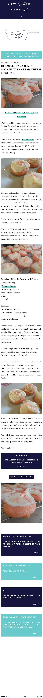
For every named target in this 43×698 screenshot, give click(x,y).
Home (23, 697)
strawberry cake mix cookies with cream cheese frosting (21, 461)
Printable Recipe (9, 286)
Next (39, 697)
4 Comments (21, 455)
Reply (36, 553)
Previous (5, 697)
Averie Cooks (28, 139)
